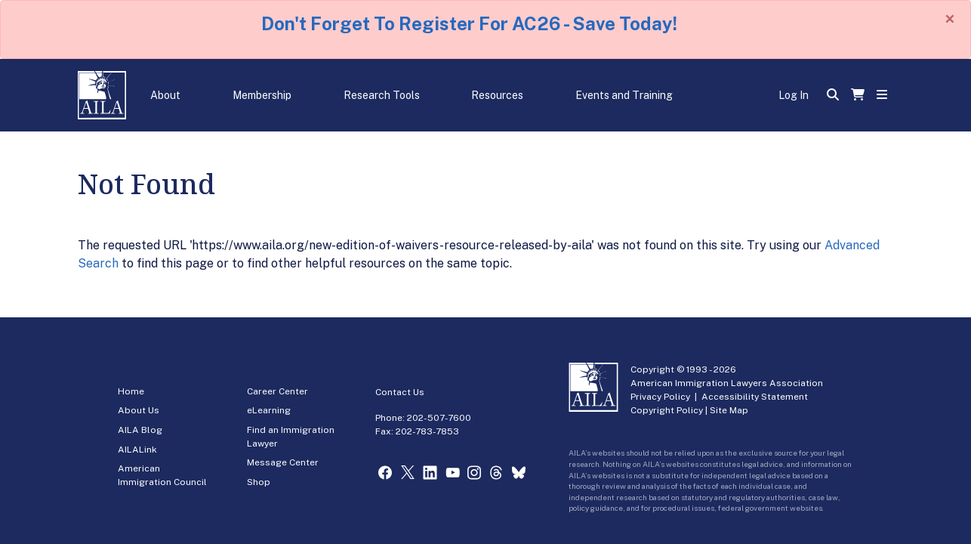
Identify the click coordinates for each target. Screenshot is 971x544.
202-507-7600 (439, 418)
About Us (138, 410)
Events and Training (624, 95)
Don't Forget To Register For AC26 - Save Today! (469, 23)
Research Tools (382, 95)
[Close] (949, 19)
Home (131, 391)
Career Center (277, 391)
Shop (258, 482)
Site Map (729, 410)
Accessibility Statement (754, 396)
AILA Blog (140, 430)
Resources (497, 95)
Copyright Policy (666, 410)
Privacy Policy (660, 396)
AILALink (137, 449)
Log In (793, 95)
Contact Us (399, 392)
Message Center (283, 462)
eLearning (269, 410)
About (165, 95)
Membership (262, 95)
